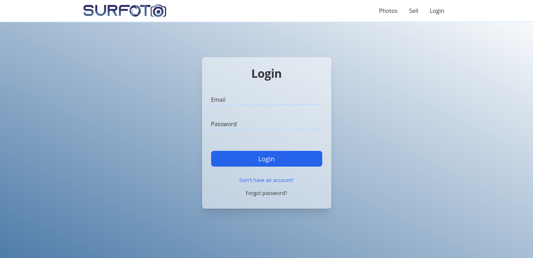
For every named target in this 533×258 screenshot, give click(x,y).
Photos (388, 11)
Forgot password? (266, 193)
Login (437, 11)
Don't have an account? (266, 180)
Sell (413, 11)
